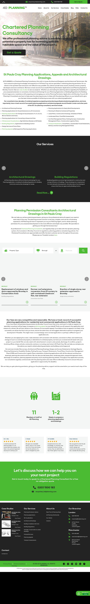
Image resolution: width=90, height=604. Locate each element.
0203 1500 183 (58, 2)
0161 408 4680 (75, 536)
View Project (18, 521)
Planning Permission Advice (31, 515)
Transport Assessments (30, 543)
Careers (48, 523)
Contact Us (84, 8)
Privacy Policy (7, 567)
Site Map (14, 569)
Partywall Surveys (28, 537)
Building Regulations (8, 123)
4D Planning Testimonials (52, 518)
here (55, 236)
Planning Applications (8, 113)
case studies (23, 90)
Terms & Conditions (19, 567)
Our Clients (49, 521)
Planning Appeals (7, 129)
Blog (72, 8)
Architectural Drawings (30, 523)
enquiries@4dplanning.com (36, 2)
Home (40, 8)
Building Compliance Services (31, 526)
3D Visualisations (28, 521)
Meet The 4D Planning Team (53, 515)
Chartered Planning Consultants (31, 229)
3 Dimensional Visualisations (10, 121)
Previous (4, 169)
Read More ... (45, 193)
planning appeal (40, 327)
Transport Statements (55, 123)
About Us (46, 8)
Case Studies (65, 8)
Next (86, 169)
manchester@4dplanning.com (80, 539)
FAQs (77, 8)
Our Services (55, 8)
